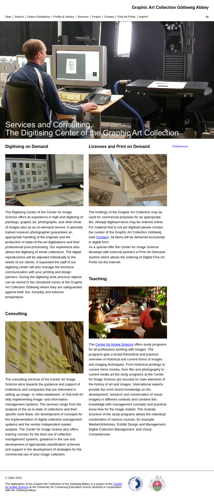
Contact (109, 16)
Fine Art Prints (126, 16)
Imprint (143, 16)
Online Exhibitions (38, 16)
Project (96, 16)
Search (19, 16)
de (207, 16)
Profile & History (64, 16)
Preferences (180, 146)
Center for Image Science (114, 344)
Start (8, 16)
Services (83, 16)
